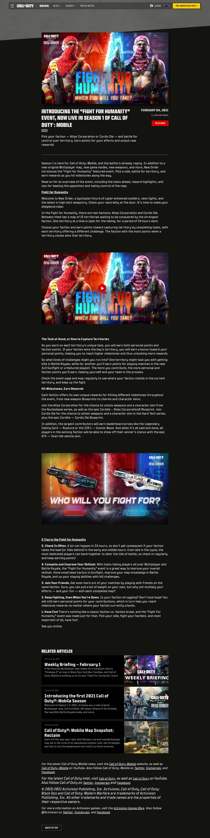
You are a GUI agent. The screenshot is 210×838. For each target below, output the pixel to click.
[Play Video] (105, 288)
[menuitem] (57, 5)
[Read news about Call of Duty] (44, 6)
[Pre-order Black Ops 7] (186, 5)
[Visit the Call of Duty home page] (25, 5)
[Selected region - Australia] (167, 6)
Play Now (160, 123)
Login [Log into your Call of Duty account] (157, 6)
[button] (12, 6)
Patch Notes (87, 6)
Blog (57, 6)
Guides (71, 6)
